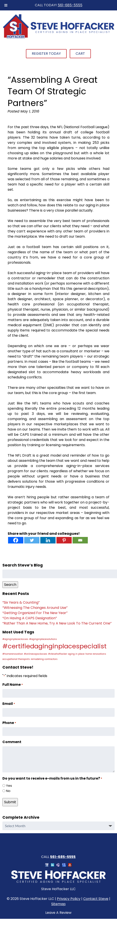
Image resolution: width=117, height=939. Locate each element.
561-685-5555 (70, 5)
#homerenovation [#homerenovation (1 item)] (12, 654)
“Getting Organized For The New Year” (35, 612)
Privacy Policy (68, 898)
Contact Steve (95, 898)
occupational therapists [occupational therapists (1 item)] (16, 659)
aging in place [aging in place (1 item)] (76, 654)
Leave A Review (58, 912)
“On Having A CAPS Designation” (29, 618)
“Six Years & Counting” (21, 602)
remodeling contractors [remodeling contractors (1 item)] (44, 659)
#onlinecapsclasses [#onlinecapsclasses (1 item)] (35, 654)
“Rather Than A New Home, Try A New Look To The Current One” (57, 623)
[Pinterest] (64, 540)
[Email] (80, 540)
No (8, 790)
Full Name (12, 684)
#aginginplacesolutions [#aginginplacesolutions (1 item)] (43, 639)
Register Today (46, 53)
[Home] (58, 37)
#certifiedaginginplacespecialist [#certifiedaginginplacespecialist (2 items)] (54, 646)
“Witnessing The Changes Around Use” (35, 607)
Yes (9, 785)
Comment (11, 741)
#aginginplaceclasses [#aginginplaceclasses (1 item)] (15, 639)
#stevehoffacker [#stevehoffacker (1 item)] (57, 654)
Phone (9, 722)
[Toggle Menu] (6, 5)
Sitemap (58, 903)
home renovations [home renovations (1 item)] (95, 654)
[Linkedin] (48, 540)
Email (8, 703)
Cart (80, 53)
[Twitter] (31, 540)
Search (10, 584)
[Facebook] (15, 540)
